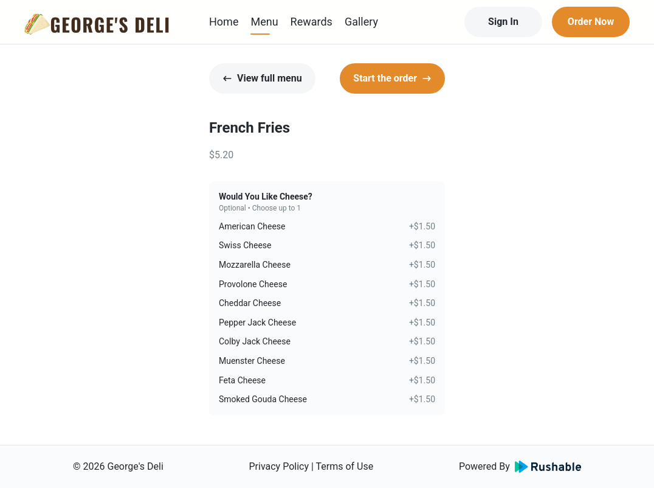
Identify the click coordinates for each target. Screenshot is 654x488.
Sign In (503, 21)
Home (223, 21)
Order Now (591, 21)
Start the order (392, 78)
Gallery (361, 21)
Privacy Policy (279, 466)
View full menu (262, 78)
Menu (264, 21)
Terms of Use (345, 466)
